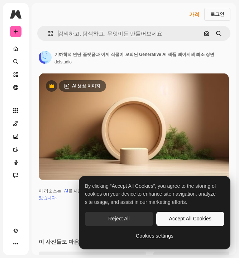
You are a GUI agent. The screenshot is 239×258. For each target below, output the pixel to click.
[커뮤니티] (15, 87)
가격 (194, 14)
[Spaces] (15, 123)
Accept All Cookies (190, 218)
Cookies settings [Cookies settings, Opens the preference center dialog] (154, 236)
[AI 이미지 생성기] (15, 136)
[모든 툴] (15, 110)
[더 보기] (15, 243)
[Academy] (15, 230)
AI (66, 191)
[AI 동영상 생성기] (15, 149)
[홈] (15, 48)
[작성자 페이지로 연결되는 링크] (45, 57)
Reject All (119, 218)
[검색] (15, 61)
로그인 (217, 14)
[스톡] (15, 74)
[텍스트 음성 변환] (15, 162)
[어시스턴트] (15, 175)
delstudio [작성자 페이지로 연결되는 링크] (63, 61)
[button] (47, 33)
